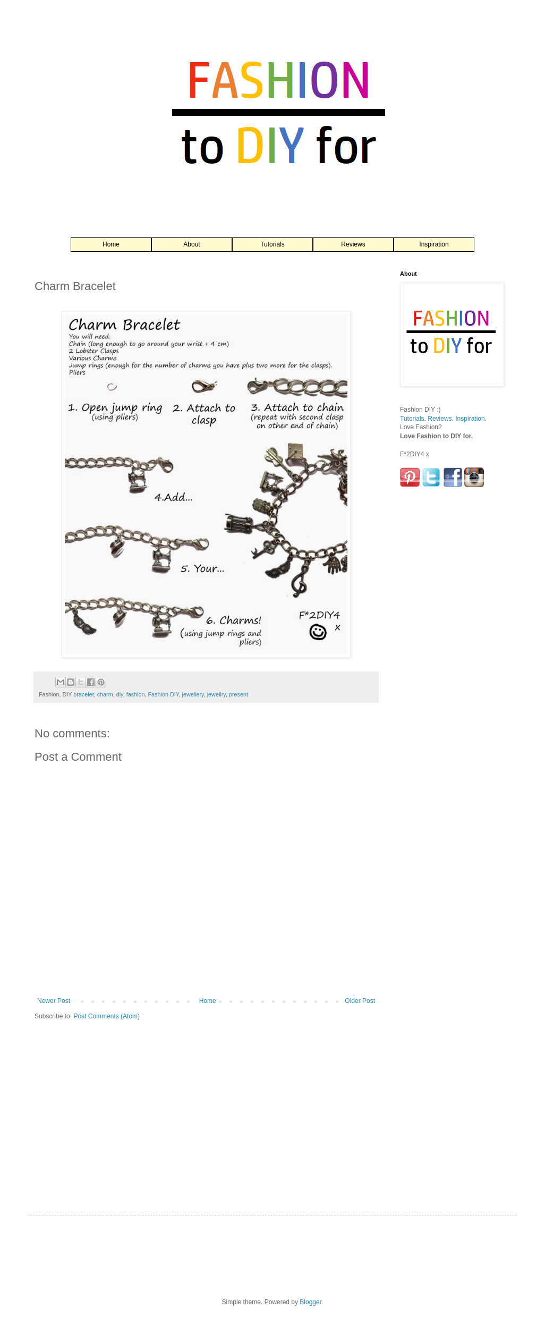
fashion (135, 694)
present (238, 694)
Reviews (353, 244)
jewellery (193, 694)
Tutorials (272, 244)
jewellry (216, 694)
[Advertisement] (442, 665)
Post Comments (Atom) (106, 1016)
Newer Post (53, 1001)
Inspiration (433, 244)
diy (119, 694)
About (191, 244)
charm (105, 694)
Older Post (360, 1001)
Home (111, 244)
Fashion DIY (163, 694)
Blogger (310, 1302)
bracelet (83, 694)
